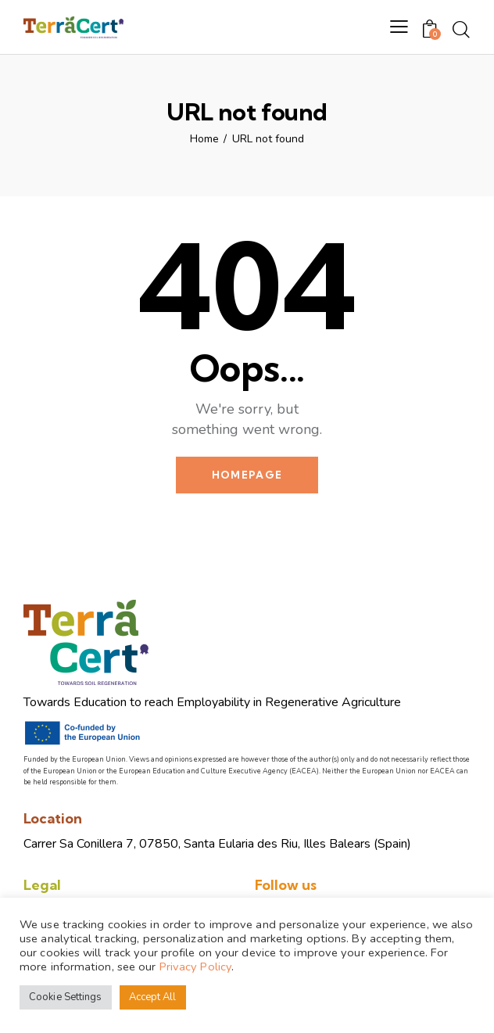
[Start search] (461, 29)
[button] (399, 27)
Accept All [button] (153, 997)
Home (204, 139)
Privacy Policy (195, 966)
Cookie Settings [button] (65, 997)
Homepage (247, 474)
